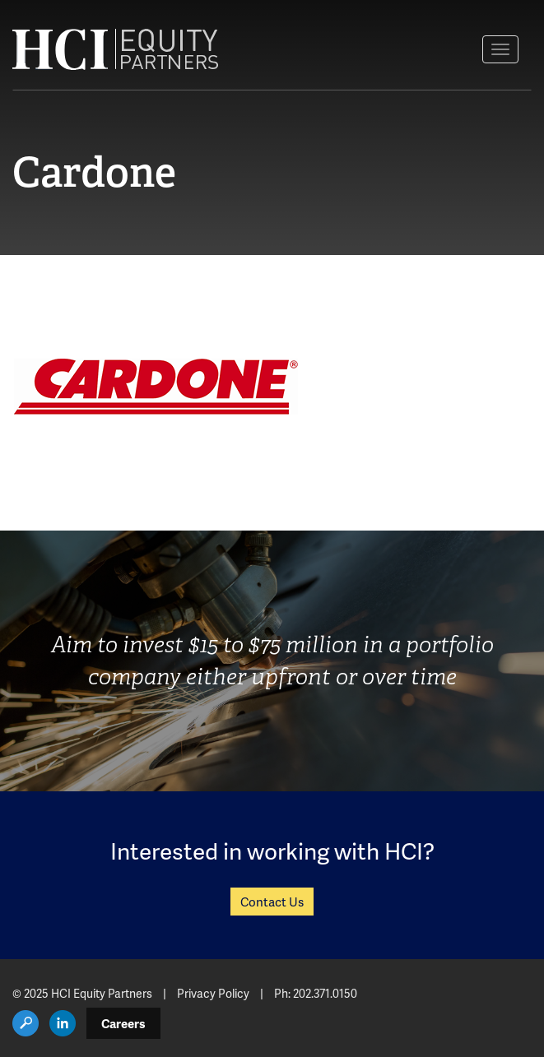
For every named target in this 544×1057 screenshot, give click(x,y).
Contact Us (272, 901)
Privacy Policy (213, 993)
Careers (123, 1023)
